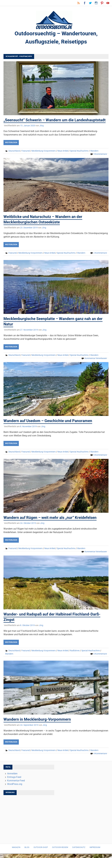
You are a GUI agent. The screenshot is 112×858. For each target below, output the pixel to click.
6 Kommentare (100, 455)
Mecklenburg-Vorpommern (44, 151)
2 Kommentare (100, 253)
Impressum (95, 847)
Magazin (16, 847)
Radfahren (75, 650)
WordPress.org (14, 783)
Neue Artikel (62, 151)
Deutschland (14, 151)
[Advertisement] (28, 817)
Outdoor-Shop (41, 847)
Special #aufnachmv (79, 151)
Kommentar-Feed (16, 780)
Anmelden (12, 773)
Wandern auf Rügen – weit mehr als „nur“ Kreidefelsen (50, 517)
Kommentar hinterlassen (96, 358)
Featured (26, 151)
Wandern (94, 151)
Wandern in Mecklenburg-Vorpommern (37, 719)
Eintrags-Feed (14, 776)
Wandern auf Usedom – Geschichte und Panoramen (48, 421)
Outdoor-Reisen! (60, 847)
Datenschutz (78, 847)
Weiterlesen (11, 142)
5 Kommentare (100, 154)
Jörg (41, 126)
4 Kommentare (100, 753)
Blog (26, 847)
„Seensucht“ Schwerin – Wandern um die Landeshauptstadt (55, 120)
